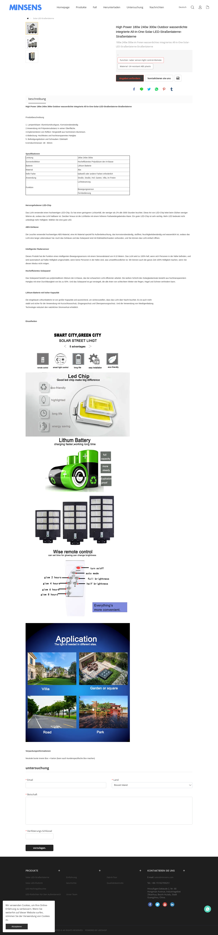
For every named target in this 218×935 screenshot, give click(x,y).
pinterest (164, 89)
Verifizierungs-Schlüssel (39, 830)
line (141, 89)
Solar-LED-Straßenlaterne (43, 18)
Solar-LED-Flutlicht (34, 883)
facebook (134, 89)
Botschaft (31, 794)
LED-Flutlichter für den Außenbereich (43, 894)
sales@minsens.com (163, 877)
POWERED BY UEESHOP (96, 930)
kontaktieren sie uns (159, 78)
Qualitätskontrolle (115, 883)
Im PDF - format (178, 78)
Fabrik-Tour (112, 877)
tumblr (171, 89)
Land (115, 779)
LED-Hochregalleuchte (36, 888)
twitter (149, 89)
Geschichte (71, 883)
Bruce (207, 909)
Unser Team (71, 894)
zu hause (28, 18)
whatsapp (156, 89)
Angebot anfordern (129, 78)
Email (29, 779)
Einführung (71, 877)
